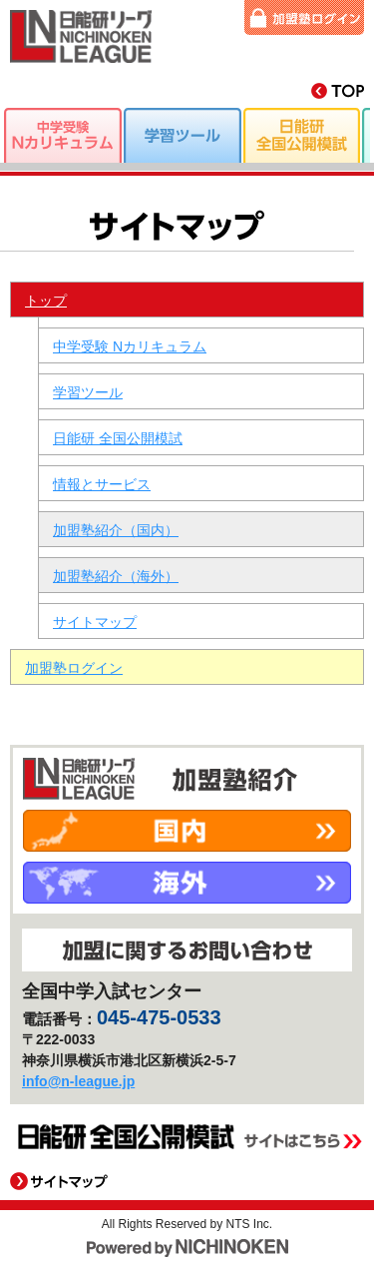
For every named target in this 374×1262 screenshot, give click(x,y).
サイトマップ (95, 622)
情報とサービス (102, 484)
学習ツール (88, 392)
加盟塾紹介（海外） (116, 576)
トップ (46, 301)
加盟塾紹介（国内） (116, 530)
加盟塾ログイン (304, 17)
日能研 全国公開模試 (118, 438)
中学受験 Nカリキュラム (129, 346)
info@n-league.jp (78, 1081)
